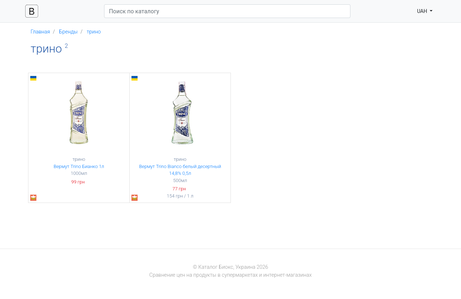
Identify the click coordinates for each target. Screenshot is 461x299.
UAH (423, 11)
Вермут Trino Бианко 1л (79, 166)
